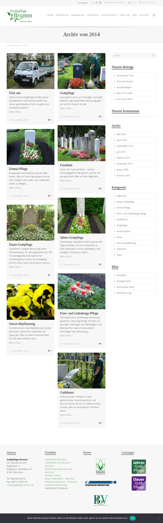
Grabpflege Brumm (14, 45)
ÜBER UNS (124, 15)
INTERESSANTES (109, 15)
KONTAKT (144, 15)
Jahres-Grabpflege (71, 237)
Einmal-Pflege (18, 169)
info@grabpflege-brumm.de (20, 484)
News (119, 237)
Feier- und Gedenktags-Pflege (79, 313)
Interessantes (124, 231)
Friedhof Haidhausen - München (61, 481)
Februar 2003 (123, 175)
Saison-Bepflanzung (22, 324)
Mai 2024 (121, 134)
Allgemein (121, 195)
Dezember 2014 (125, 163)
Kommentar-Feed (125, 287)
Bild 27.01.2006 (124, 93)
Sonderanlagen (124, 87)
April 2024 (122, 140)
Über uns (15, 93)
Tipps (119, 254)
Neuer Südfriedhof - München (60, 478)
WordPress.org (124, 292)
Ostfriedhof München (55, 459)
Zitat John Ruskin (125, 81)
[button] (93, 2)
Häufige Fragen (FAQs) (115, 2)
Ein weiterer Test (125, 75)
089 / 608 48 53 (147, 2)
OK (132, 518)
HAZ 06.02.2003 (125, 99)
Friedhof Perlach (53, 475)
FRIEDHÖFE (93, 15)
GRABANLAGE (78, 15)
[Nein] (159, 518)
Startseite (121, 248)
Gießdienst (67, 392)
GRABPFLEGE (62, 15)
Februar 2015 (123, 157)
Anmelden (122, 275)
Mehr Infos (14, 111)
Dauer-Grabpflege (20, 244)
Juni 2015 (121, 151)
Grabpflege (67, 93)
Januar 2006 (122, 169)
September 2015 (125, 145)
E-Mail (132, 2)
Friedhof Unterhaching (56, 484)
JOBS (134, 15)
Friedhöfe (66, 165)
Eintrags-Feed (123, 281)
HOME (50, 15)
